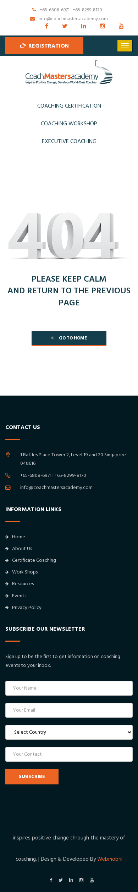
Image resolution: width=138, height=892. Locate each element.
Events (15, 595)
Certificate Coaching (30, 560)
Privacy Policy (23, 607)
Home (15, 536)
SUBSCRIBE (32, 776)
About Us (18, 548)
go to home (69, 338)
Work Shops (21, 572)
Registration (44, 45)
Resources (19, 583)
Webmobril (109, 859)
